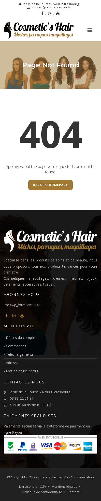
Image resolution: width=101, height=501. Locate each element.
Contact (73, 492)
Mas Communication (79, 477)
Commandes (16, 346)
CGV (43, 486)
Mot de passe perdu (22, 371)
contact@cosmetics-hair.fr (31, 404)
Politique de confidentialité (42, 492)
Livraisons (26, 486)
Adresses (13, 362)
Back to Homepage (50, 185)
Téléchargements (20, 354)
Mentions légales (64, 486)
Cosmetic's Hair (45, 477)
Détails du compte (20, 337)
